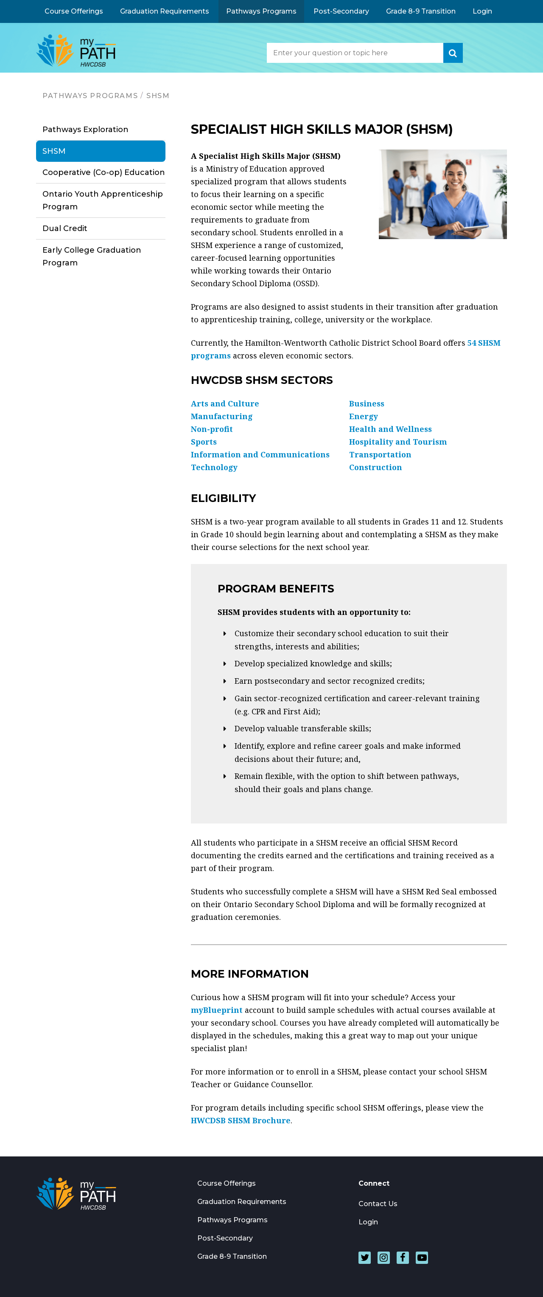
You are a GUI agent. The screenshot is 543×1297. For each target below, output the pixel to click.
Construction (375, 467)
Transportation (380, 454)
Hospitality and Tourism (398, 442)
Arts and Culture (225, 403)
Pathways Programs (261, 11)
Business (366, 403)
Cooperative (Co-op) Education (103, 172)
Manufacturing (222, 416)
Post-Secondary (341, 11)
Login (482, 11)
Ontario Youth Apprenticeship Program (102, 200)
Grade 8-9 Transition (421, 11)
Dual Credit (64, 228)
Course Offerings (74, 11)
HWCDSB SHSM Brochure (241, 1120)
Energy (363, 416)
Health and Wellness (390, 429)
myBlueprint (217, 1010)
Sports (204, 442)
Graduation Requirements (164, 11)
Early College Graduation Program (91, 256)
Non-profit (212, 429)
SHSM (158, 96)
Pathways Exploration (85, 129)
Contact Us (377, 1204)
